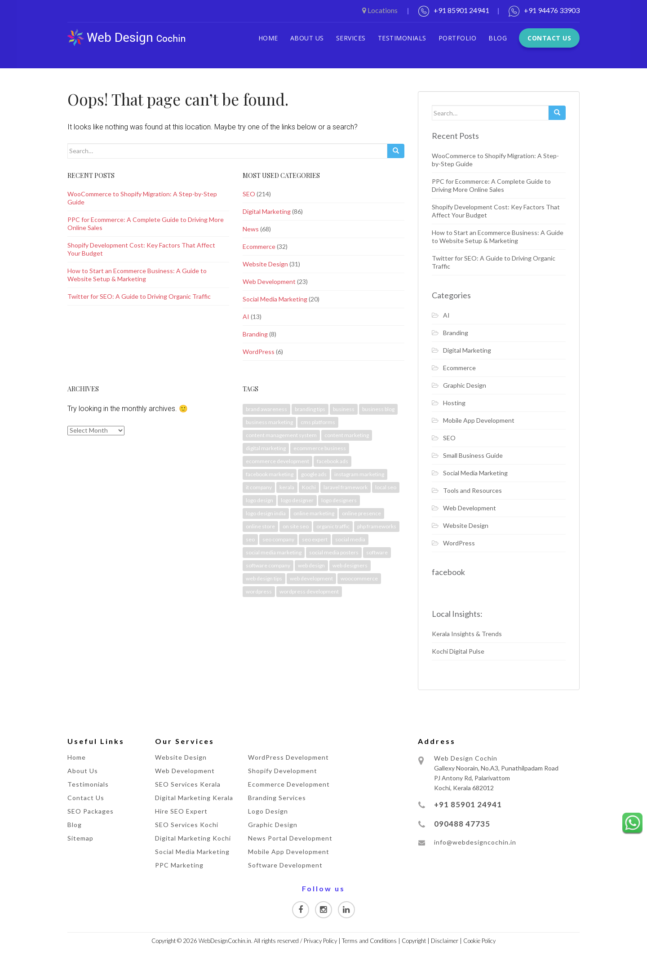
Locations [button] (380, 10)
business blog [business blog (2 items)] (378, 409)
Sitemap (80, 838)
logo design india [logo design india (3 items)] (266, 513)
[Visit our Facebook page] (300, 909)
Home (268, 38)
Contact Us (549, 38)
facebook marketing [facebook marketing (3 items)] (269, 474)
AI (246, 316)
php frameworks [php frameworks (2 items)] (376, 526)
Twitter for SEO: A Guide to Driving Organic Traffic (139, 296)
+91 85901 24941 (461, 10)
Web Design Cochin (465, 758)
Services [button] (351, 38)
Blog (497, 38)
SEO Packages (90, 811)
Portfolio (458, 38)
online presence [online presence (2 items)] (361, 513)
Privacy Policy (320, 940)
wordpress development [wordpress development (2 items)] (309, 591)
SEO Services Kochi (186, 824)
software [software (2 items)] (377, 552)
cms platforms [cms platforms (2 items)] (318, 422)
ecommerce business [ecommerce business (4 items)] (319, 448)
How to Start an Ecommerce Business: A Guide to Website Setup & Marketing (137, 275)
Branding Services (277, 797)
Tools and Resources (472, 490)
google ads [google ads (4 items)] (314, 474)
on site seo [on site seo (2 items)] (296, 526)
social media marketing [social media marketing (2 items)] (273, 552)
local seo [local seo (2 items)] (385, 487)
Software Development (285, 865)
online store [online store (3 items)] (260, 526)
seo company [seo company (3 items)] (278, 539)
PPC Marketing (179, 865)
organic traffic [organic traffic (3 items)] (333, 526)
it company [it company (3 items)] (259, 487)
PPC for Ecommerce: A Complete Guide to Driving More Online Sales (491, 185)
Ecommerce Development (289, 784)
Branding (255, 334)
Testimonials (402, 38)
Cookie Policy (479, 940)
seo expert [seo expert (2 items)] (315, 539)
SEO (249, 194)
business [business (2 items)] (344, 409)
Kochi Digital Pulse (458, 651)
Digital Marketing (267, 211)
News (251, 229)
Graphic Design (464, 385)
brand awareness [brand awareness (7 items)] (266, 409)
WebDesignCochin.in (225, 940)
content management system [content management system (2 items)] (281, 435)
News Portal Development (290, 838)
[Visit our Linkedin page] (346, 909)
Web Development (269, 281)
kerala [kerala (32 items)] (286, 487)
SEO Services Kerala (188, 784)
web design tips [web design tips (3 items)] (264, 578)
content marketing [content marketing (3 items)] (346, 435)
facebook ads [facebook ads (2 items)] (332, 461)
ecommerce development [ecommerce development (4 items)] (277, 461)
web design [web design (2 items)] (311, 565)
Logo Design (268, 811)
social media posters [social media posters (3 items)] (334, 552)
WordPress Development (288, 757)
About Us (307, 38)
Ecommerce (259, 246)
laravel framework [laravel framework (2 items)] (346, 487)
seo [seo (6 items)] (250, 539)
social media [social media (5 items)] (350, 539)
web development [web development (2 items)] (311, 578)
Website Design (265, 264)
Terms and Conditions (369, 940)
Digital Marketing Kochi (193, 838)
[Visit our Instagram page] (323, 909)
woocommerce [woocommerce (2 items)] (359, 578)
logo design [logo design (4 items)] (259, 500)
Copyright (414, 940)
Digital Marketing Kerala (194, 797)
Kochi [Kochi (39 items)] (309, 487)
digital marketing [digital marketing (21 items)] (266, 448)
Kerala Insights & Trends (467, 633)
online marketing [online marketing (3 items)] (313, 513)
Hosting (454, 403)
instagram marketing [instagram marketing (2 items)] (359, 474)
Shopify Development (282, 771)
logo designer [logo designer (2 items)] (297, 500)
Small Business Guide (473, 455)
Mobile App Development (478, 420)
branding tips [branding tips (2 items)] (310, 409)
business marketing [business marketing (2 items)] (269, 422)
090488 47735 (462, 823)
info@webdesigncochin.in (475, 842)
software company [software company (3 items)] (268, 565)
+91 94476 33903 (552, 10)
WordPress (259, 351)
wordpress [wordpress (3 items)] (259, 591)
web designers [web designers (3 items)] (350, 565)
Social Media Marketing (275, 299)
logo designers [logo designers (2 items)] (339, 500)
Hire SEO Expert (181, 811)
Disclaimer (444, 940)
